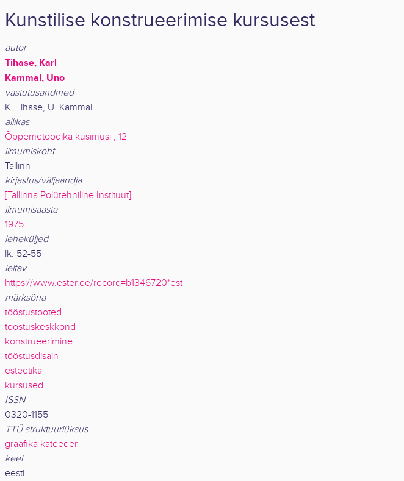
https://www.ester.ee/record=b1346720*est (93, 283)
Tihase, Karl (31, 63)
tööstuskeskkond (40, 327)
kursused (24, 385)
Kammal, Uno (35, 78)
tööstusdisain (32, 356)
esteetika (23, 371)
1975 (14, 224)
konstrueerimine (39, 341)
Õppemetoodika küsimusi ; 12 (66, 137)
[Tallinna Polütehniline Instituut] (68, 195)
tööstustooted (33, 312)
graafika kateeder (41, 444)
